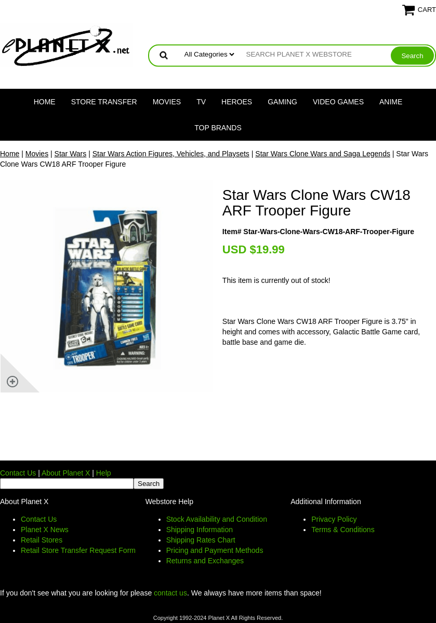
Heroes (236, 102)
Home (45, 102)
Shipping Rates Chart (200, 540)
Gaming (282, 102)
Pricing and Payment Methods (214, 550)
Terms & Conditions (342, 529)
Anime (390, 102)
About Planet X (66, 473)
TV (201, 102)
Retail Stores (41, 540)
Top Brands (218, 128)
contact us (170, 593)
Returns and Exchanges (205, 561)
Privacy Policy (333, 519)
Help (103, 473)
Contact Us (18, 473)
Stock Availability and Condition (216, 519)
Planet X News (45, 529)
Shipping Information (199, 529)
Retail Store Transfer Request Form (78, 550)
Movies (167, 102)
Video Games (338, 102)
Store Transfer (104, 102)
